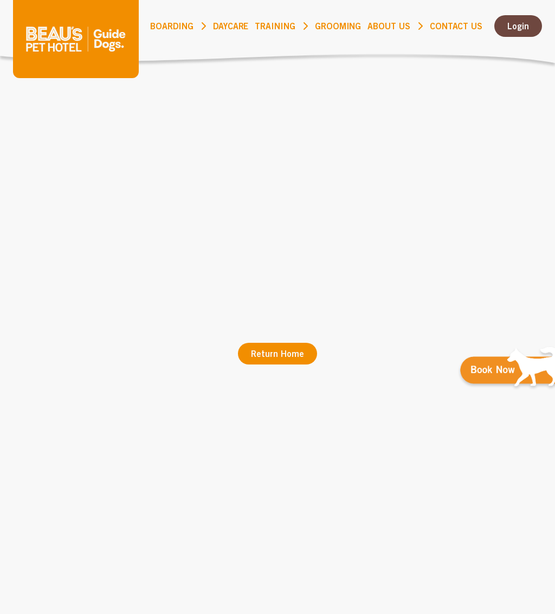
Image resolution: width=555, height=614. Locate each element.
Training (275, 26)
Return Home (277, 353)
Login (518, 26)
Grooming (338, 26)
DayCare (231, 26)
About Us (388, 26)
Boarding (171, 26)
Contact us (456, 26)
